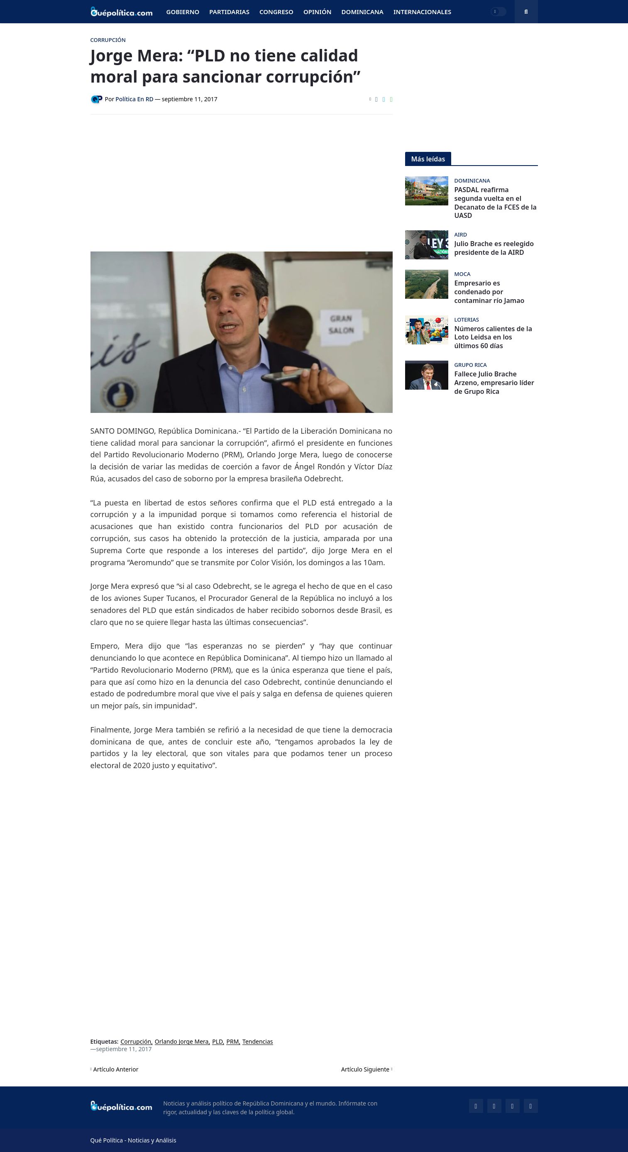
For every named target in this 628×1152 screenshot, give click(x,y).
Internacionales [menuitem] (422, 11)
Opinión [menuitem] (317, 11)
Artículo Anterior (116, 1069)
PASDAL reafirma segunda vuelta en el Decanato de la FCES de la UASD (496, 202)
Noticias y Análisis (152, 1140)
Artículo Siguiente (365, 1069)
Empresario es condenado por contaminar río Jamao (490, 292)
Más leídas (428, 159)
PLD (217, 1042)
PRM (232, 1042)
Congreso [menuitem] (276, 11)
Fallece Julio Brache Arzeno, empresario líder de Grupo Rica (494, 382)
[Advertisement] (241, 183)
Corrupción (135, 1042)
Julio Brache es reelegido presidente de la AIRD (494, 248)
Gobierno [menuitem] (183, 11)
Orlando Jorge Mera (182, 1042)
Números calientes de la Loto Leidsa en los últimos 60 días (494, 337)
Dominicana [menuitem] (363, 11)
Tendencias (257, 1042)
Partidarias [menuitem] (229, 11)
